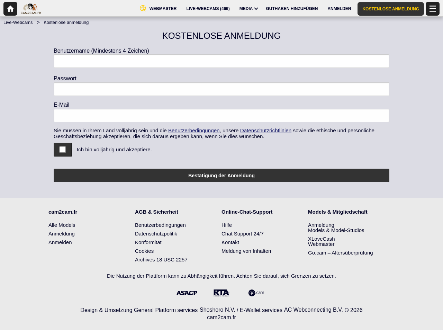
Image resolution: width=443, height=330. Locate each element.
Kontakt (230, 242)
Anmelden (60, 242)
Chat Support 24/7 (243, 234)
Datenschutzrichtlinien (266, 130)
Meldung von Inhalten (246, 251)
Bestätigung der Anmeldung (221, 175)
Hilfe (227, 225)
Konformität (148, 242)
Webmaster (321, 244)
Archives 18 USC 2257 (161, 259)
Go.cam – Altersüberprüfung (340, 253)
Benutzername (101, 51)
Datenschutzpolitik (156, 234)
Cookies (144, 251)
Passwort (65, 78)
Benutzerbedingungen (194, 130)
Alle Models (61, 225)
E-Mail (61, 105)
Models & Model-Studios (336, 230)
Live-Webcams (18, 22)
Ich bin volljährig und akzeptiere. (114, 149)
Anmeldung (61, 234)
